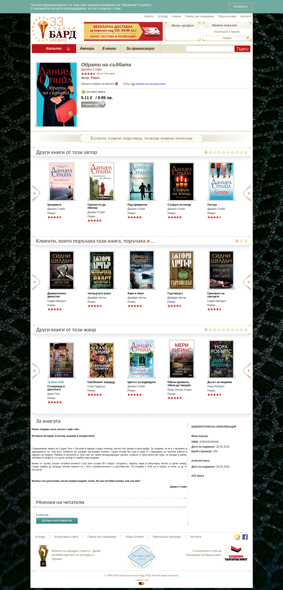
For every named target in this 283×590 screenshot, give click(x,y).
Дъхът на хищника (219, 382)
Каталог (53, 48)
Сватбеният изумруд (101, 382)
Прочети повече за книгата (97, 83)
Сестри (212, 204)
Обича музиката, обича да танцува (179, 384)
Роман (95, 77)
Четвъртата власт (99, 293)
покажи (226, 38)
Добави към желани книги (150, 83)
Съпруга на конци (179, 204)
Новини (176, 16)
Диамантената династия (56, 295)
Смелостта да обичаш (96, 206)
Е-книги (109, 48)
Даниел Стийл (91, 69)
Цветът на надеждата (141, 382)
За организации (140, 48)
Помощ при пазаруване (199, 16)
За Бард (163, 16)
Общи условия (227, 16)
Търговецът (175, 293)
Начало (149, 16)
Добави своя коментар (57, 521)
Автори (87, 48)
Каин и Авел (136, 293)
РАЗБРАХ (240, 6)
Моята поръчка (224, 25)
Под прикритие (137, 204)
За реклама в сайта (66, 536)
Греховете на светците (215, 295)
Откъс (127, 83)
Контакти (245, 16)
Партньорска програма (167, 536)
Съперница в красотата (56, 388)
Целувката (54, 204)
